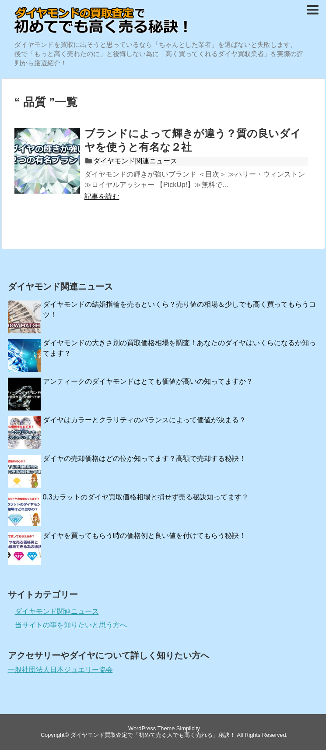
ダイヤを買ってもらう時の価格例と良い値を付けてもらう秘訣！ (144, 535)
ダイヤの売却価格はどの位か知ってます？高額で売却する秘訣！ (144, 458)
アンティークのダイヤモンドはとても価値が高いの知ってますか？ (148, 381)
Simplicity (188, 728)
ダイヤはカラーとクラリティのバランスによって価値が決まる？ (144, 420)
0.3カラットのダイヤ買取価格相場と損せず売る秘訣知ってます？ (146, 497)
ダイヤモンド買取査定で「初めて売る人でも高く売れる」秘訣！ (152, 735)
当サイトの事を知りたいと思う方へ (71, 625)
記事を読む (101, 196)
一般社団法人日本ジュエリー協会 (60, 669)
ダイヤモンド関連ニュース (135, 161)
